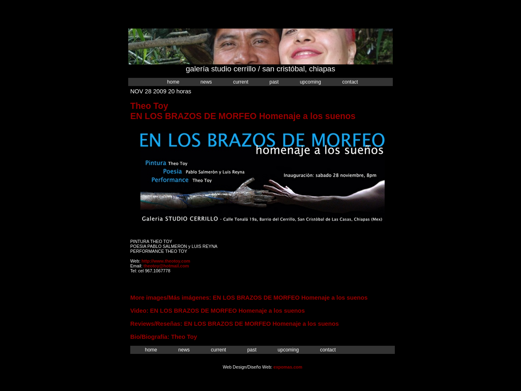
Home (173, 82)
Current (240, 82)
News (206, 82)
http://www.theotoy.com (166, 260)
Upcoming (310, 82)
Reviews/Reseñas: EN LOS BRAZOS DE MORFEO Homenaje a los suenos (234, 323)
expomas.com (288, 366)
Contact (350, 82)
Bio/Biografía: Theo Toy (163, 337)
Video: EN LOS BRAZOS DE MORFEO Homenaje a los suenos (217, 310)
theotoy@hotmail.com (166, 265)
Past (274, 82)
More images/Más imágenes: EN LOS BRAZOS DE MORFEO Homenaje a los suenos (249, 297)
